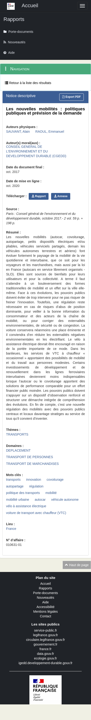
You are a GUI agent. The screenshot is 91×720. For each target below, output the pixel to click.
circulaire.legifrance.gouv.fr (45, 640)
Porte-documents (45, 593)
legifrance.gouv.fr (45, 635)
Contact (45, 616)
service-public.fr (45, 630)
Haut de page (77, 565)
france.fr (45, 649)
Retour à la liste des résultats (28, 83)
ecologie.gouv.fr (45, 658)
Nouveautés (45, 597)
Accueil (45, 583)
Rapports (45, 588)
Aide (45, 602)
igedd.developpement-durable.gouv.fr (46, 663)
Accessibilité (45, 607)
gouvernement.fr (45, 644)
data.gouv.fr (45, 654)
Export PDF (71, 96)
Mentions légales (45, 611)
